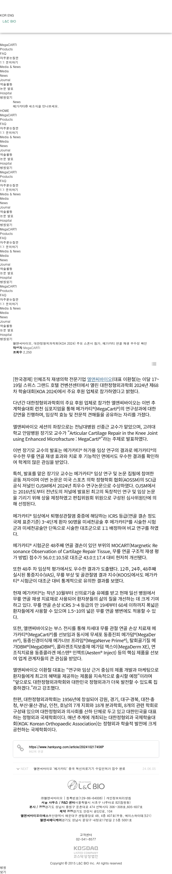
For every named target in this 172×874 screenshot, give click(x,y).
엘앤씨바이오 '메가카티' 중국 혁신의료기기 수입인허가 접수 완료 (79, 768)
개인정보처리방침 (118, 798)
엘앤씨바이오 (99, 379)
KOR (3, 15)
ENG (10, 15)
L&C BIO (9, 21)
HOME (4, 110)
